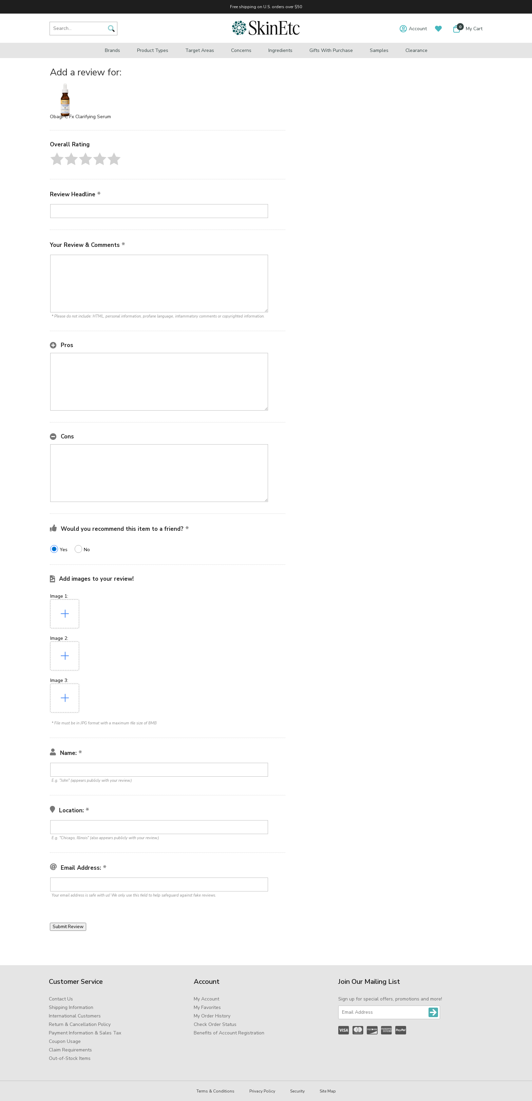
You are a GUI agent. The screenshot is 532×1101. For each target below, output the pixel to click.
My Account (206, 999)
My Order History (212, 1016)
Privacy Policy (262, 1091)
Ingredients (280, 50)
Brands (112, 50)
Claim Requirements (70, 1050)
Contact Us (61, 999)
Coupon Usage (65, 1041)
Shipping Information (71, 1007)
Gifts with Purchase (331, 50)
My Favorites (207, 1007)
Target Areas (199, 50)
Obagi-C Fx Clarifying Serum (80, 116)
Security (297, 1091)
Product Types (152, 50)
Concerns (241, 50)
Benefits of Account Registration (229, 1033)
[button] (57, 159)
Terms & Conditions (215, 1091)
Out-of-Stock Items (70, 1058)
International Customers (75, 1016)
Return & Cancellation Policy (80, 1024)
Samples (379, 50)
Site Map (328, 1091)
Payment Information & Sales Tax (85, 1033)
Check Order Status (215, 1024)
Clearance (416, 50)
